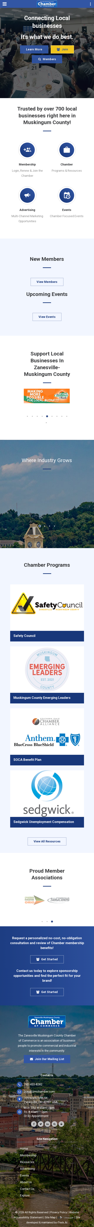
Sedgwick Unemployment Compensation (43, 822)
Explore (25, 1195)
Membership (27, 164)
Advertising (27, 210)
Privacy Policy (58, 1212)
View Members (47, 282)
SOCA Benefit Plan (27, 760)
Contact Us (27, 1189)
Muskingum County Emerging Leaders (42, 698)
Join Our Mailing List (47, 1059)
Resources (27, 1162)
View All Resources (47, 841)
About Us (26, 1182)
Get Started (47, 959)
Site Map (50, 1217)
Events (66, 210)
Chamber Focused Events (67, 216)
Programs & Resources (67, 170)
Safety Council (24, 636)
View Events (47, 317)
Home (24, 1148)
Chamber (67, 164)
